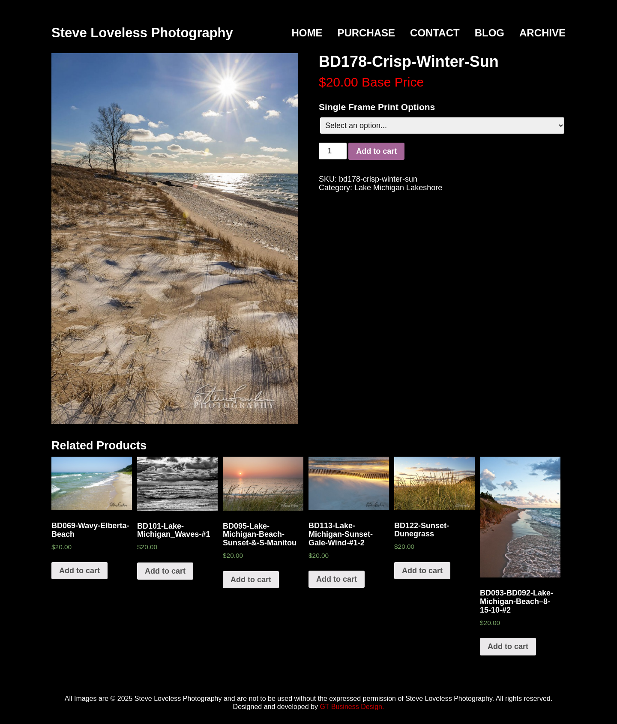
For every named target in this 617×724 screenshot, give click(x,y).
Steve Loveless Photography (142, 32)
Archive (542, 33)
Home (306, 33)
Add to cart (376, 151)
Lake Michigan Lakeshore (398, 187)
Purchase (366, 33)
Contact (435, 33)
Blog (489, 33)
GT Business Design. (352, 706)
